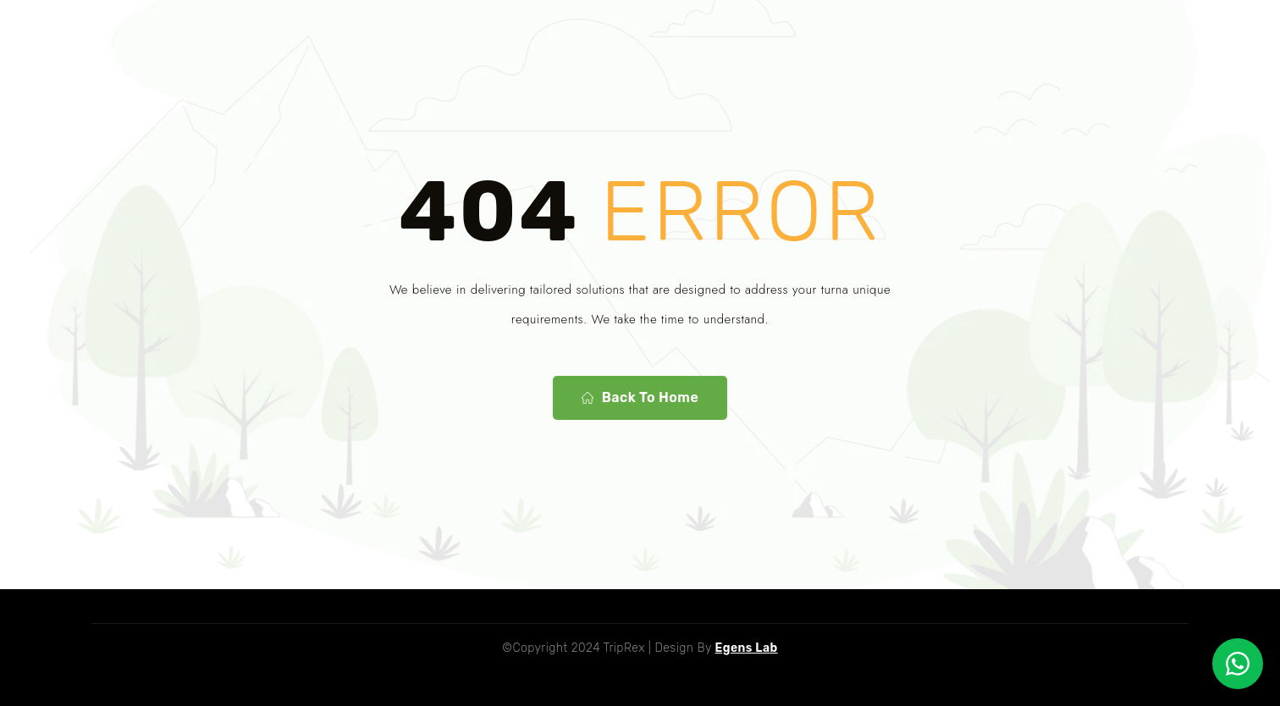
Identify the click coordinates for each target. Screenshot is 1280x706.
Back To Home (640, 397)
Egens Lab (746, 648)
